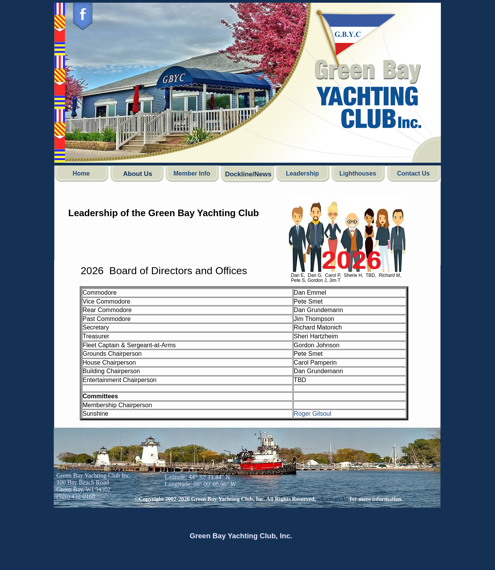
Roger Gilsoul (312, 413)
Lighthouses (357, 173)
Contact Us (413, 173)
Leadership (302, 173)
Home (81, 173)
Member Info (191, 173)
